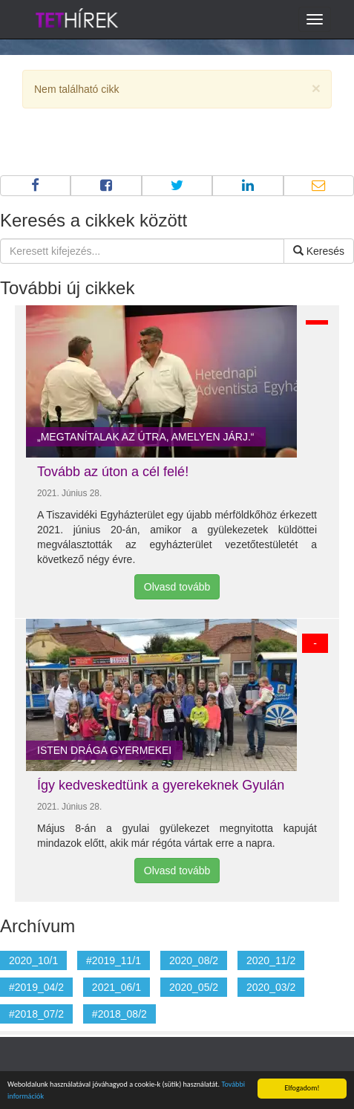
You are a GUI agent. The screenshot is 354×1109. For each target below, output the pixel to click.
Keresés (318, 251)
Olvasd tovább (177, 587)
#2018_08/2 (119, 1014)
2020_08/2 (193, 960)
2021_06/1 (116, 987)
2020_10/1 (33, 960)
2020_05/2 (193, 987)
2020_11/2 (270, 960)
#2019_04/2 (36, 987)
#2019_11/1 (113, 960)
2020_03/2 (270, 987)
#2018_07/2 (36, 1014)
